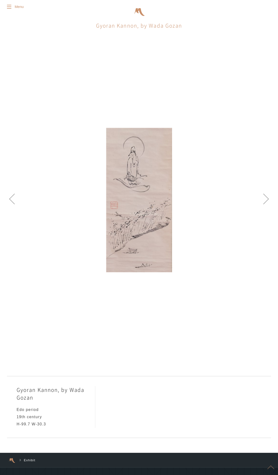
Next (263, 201)
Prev (14, 201)
